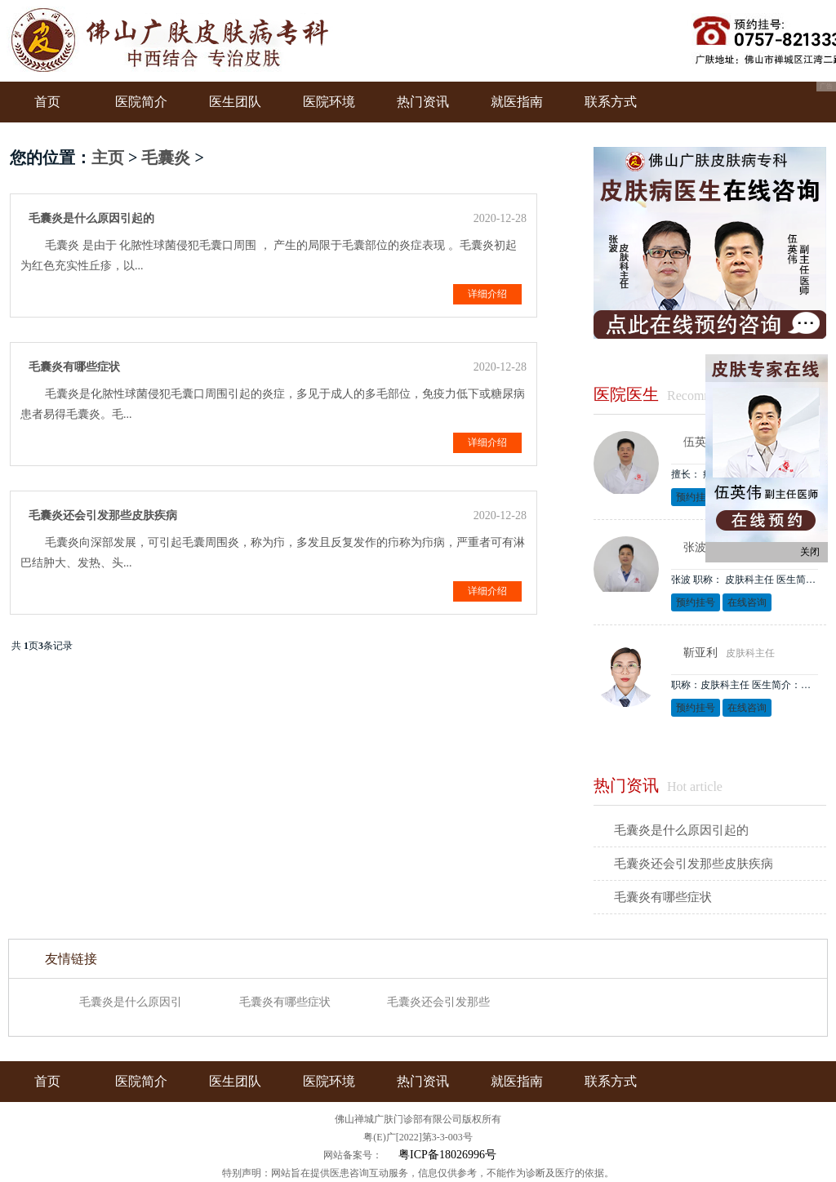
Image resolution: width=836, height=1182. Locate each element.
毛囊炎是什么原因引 (130, 1002)
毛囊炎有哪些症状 (663, 897)
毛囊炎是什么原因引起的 (681, 830)
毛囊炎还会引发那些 (438, 1002)
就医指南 (517, 102)
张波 (694, 547)
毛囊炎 (165, 158)
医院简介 (141, 102)
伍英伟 (700, 442)
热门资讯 (423, 102)
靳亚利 (700, 653)
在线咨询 (747, 602)
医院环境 (329, 102)
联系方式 (611, 102)
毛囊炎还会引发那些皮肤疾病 (693, 863)
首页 (47, 102)
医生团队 (235, 102)
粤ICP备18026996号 (447, 1155)
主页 (107, 158)
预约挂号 (695, 497)
